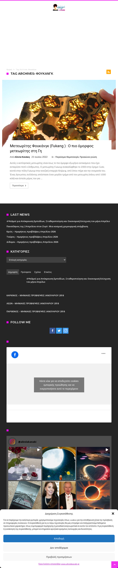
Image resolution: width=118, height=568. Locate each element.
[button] (113, 513)
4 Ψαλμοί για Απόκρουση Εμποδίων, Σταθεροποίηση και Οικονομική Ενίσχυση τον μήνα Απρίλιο (58, 221)
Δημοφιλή (13, 272)
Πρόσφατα (26, 272)
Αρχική (9, 69)
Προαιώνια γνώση (88, 157)
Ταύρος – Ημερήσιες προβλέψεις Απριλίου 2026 (32, 236)
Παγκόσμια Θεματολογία (67, 157)
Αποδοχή (59, 538)
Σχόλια (37, 272)
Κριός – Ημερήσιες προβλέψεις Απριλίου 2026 (31, 231)
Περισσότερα (19, 185)
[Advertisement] (59, 39)
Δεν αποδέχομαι (59, 547)
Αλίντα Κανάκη (22, 157)
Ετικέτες (48, 272)
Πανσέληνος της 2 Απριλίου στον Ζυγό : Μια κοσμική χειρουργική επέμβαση (47, 226)
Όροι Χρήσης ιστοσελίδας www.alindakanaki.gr (59, 564)
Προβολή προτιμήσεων (59, 556)
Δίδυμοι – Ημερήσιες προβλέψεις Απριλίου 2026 (32, 241)
